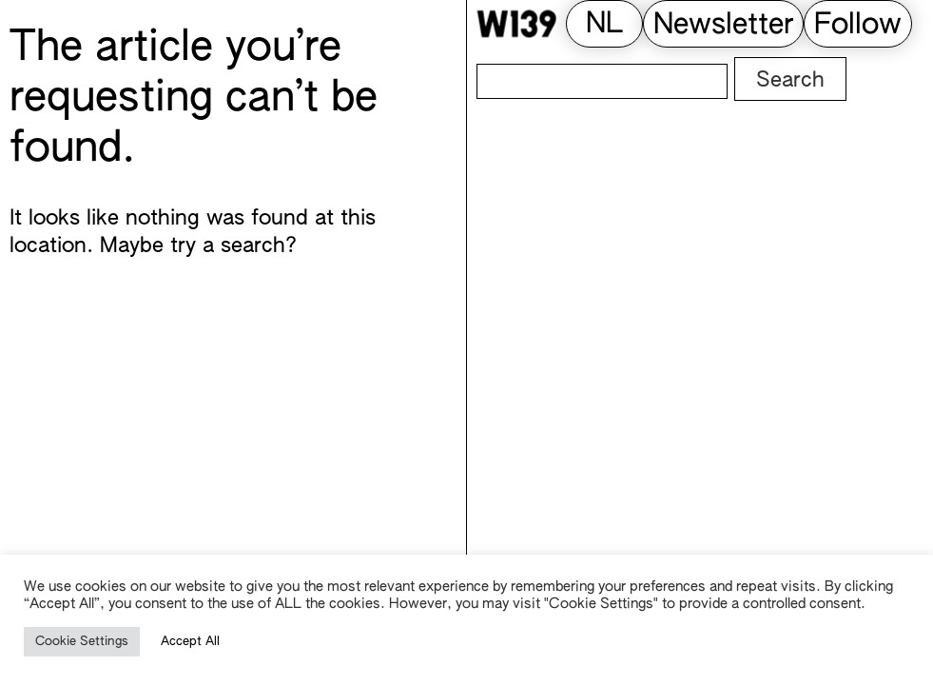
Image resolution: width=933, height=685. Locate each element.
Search (790, 80)
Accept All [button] (190, 642)
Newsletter (723, 25)
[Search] (602, 81)
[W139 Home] (516, 24)
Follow (858, 25)
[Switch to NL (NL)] (604, 25)
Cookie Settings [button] (81, 642)
